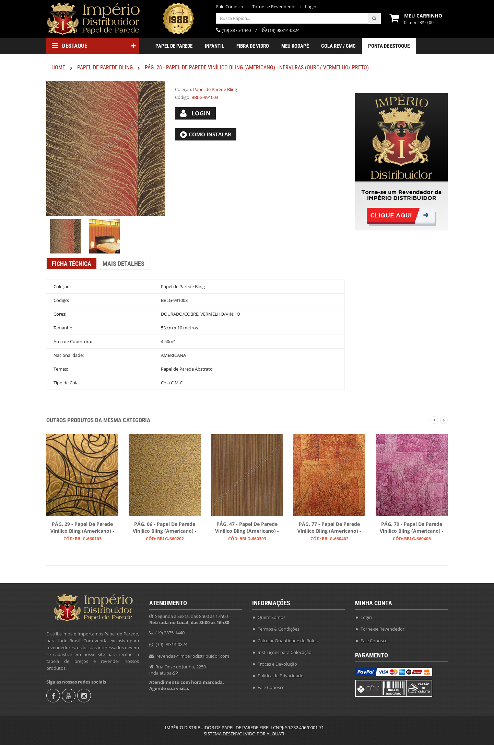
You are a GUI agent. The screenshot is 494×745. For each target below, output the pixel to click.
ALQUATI (275, 734)
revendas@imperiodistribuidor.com (192, 656)
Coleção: (183, 89)
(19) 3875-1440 (170, 633)
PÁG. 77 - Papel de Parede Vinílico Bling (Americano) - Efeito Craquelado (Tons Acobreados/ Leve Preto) (329, 528)
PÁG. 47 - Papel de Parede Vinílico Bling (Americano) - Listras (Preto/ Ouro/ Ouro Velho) (247, 528)
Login (310, 6)
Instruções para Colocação (284, 652)
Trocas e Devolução (277, 664)
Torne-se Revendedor (274, 6)
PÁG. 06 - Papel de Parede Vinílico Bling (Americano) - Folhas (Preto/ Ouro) (165, 528)
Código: (182, 97)
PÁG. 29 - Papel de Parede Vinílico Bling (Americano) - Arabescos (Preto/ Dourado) (82, 528)
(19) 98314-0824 (171, 644)
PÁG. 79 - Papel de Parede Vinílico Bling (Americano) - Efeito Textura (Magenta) (412, 528)
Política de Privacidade (280, 676)
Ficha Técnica (71, 263)
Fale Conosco (229, 6)
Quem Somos (271, 617)
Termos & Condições (278, 629)
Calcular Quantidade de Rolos (288, 640)
